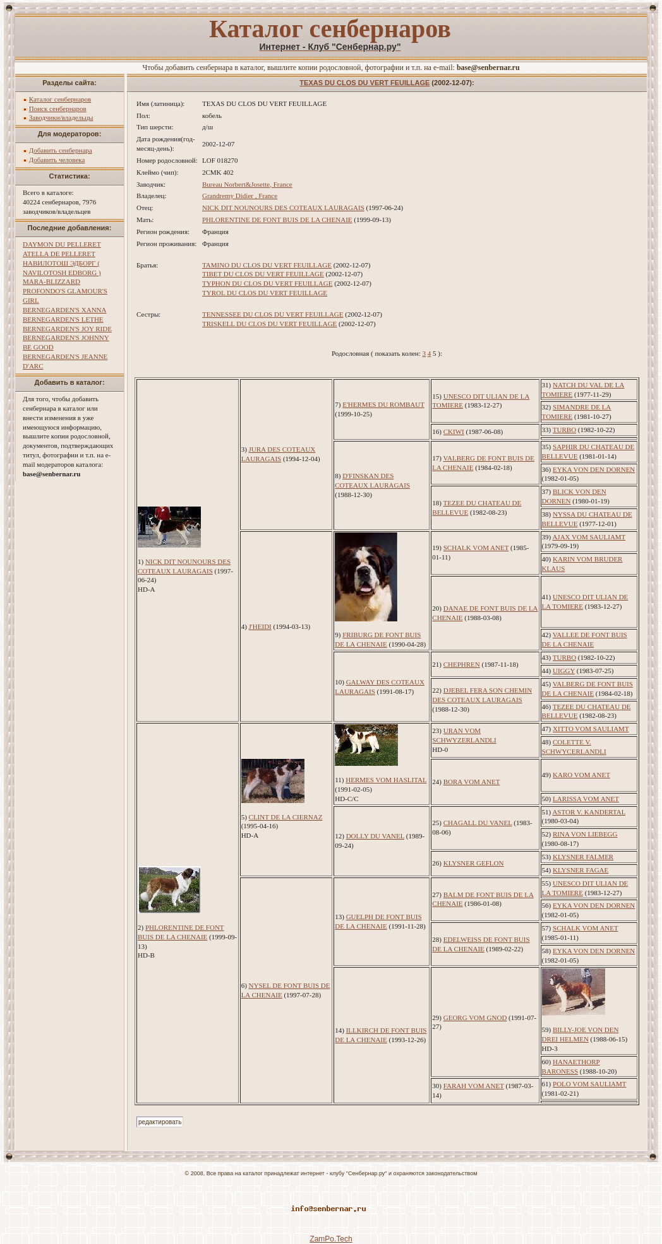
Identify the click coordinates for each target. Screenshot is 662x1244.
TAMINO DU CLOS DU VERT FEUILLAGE (267, 265)
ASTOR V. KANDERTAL (588, 812)
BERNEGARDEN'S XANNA (64, 310)
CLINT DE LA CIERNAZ (286, 817)
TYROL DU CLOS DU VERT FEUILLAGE (264, 292)
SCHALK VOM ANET (476, 547)
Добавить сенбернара (60, 150)
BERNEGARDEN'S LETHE (63, 319)
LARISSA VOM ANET (586, 798)
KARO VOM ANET (581, 774)
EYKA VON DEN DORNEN (594, 469)
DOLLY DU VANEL (375, 836)
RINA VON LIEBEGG (585, 834)
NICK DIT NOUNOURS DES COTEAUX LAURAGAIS (283, 207)
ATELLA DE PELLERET (59, 253)
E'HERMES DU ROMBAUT (383, 404)
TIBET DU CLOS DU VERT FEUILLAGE (263, 274)
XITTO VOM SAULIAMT (591, 728)
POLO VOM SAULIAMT (589, 1084)
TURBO (564, 429)
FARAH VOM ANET (473, 1085)
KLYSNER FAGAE (580, 870)
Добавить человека (57, 159)
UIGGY (564, 670)
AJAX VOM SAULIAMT (588, 537)
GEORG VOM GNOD (475, 1017)
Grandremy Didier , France (239, 195)
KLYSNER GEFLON (473, 863)
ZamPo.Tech (331, 1239)
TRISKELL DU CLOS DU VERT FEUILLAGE (269, 323)
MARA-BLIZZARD (51, 281)
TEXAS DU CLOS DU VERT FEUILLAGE (364, 82)
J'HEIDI (260, 626)
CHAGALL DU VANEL (477, 822)
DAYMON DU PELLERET (62, 244)
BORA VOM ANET (471, 781)
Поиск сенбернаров (58, 108)
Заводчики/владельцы (61, 117)
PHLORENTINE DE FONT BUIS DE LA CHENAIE (277, 219)
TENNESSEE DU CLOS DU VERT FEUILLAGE (273, 314)
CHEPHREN (461, 664)
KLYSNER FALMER (583, 856)
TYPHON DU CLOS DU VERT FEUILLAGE (267, 283)
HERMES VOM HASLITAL (386, 779)
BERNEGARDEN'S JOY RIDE (67, 328)
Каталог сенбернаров (60, 99)
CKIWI (453, 431)
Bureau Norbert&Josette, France (247, 184)
